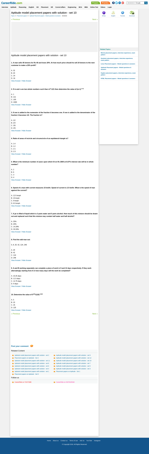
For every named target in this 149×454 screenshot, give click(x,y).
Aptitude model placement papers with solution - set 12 (73, 358)
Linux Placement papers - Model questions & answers (118, 64)
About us (56, 440)
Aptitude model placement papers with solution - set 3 (73, 369)
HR (52, 7)
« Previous (15, 19)
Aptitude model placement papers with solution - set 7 (73, 363)
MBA (86, 7)
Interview (5, 7)
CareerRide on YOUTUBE (23, 382)
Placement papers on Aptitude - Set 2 (27, 358)
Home (49, 440)
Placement (44, 7)
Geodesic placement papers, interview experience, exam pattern (117, 59)
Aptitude (13, 7)
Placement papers (22, 16)
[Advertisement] (54, 36)
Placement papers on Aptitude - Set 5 (27, 374)
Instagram (97, 440)
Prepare (95, 3)
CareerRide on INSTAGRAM (65, 382)
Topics (13, 16)
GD (37, 7)
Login (110, 7)
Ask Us (82, 440)
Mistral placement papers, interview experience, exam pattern (118, 54)
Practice (105, 3)
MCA (80, 7)
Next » (95, 19)
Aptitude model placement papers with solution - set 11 (32, 360)
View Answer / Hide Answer (21, 81)
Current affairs (60, 7)
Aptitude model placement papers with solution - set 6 (32, 366)
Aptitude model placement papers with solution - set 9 (73, 355)
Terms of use (73, 440)
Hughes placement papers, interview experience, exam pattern (118, 74)
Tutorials (122, 16)
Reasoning (22, 7)
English (31, 7)
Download (132, 16)
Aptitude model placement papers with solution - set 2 (32, 355)
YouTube (89, 440)
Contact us (64, 440)
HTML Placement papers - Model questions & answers (118, 78)
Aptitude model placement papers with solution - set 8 (32, 363)
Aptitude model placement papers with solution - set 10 (73, 360)
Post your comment (20, 346)
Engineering (72, 7)
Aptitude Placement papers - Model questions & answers (45, 16)
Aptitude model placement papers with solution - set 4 (32, 369)
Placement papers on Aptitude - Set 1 (68, 371)
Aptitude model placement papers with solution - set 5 (73, 366)
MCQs (104, 16)
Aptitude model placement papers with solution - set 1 (32, 371)
